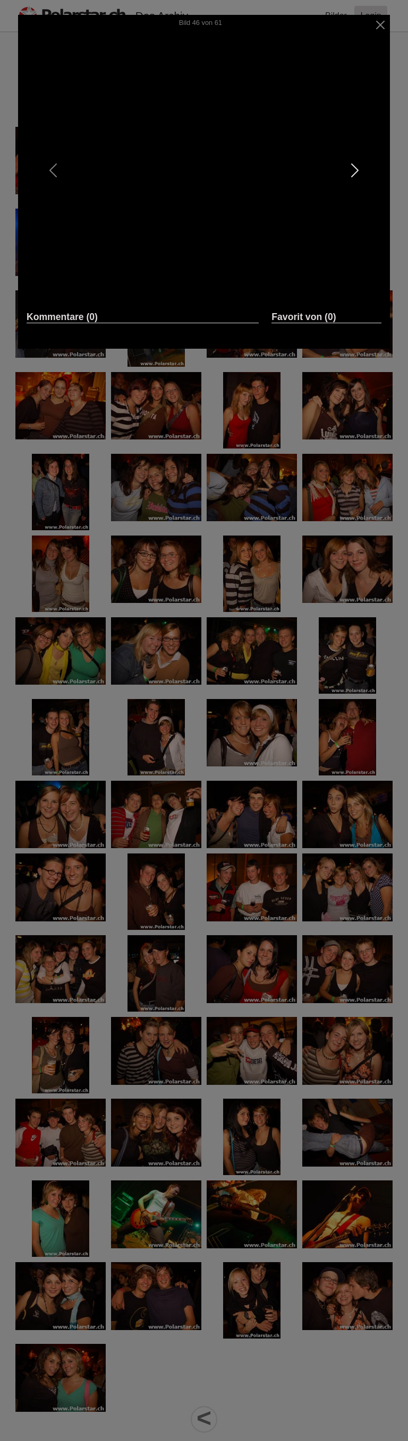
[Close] (380, 24)
